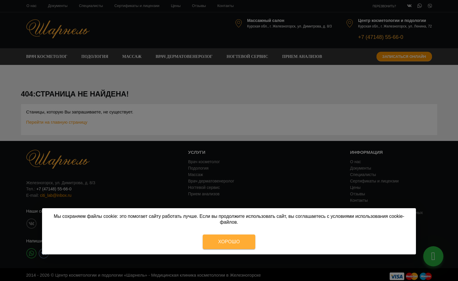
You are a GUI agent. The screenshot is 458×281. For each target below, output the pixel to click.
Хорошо (229, 241)
